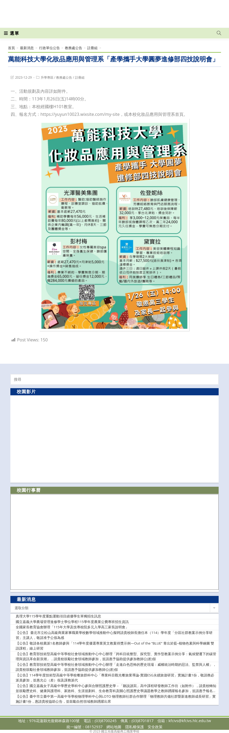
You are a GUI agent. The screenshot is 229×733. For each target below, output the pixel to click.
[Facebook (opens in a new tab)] (189, 11)
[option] (114, 439)
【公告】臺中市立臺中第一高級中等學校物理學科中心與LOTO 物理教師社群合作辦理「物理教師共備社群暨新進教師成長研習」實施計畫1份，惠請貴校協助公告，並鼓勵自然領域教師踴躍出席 (116, 699)
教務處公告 (64, 77)
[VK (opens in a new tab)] (212, 11)
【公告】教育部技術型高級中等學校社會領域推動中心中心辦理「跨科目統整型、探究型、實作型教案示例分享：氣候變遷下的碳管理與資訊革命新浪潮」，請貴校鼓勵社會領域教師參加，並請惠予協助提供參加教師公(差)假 (116, 656)
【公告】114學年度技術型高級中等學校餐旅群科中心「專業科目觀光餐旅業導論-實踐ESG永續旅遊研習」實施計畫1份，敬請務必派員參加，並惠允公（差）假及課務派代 (115, 678)
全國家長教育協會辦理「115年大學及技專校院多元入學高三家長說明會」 (72, 627)
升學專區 (47, 77)
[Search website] (219, 33)
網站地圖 (113, 726)
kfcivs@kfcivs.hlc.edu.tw (190, 720)
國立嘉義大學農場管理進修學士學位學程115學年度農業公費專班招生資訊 (72, 621)
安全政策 (155, 726)
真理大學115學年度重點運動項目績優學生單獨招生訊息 (58, 616)
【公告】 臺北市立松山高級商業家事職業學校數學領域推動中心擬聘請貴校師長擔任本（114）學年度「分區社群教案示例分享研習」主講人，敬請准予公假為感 (114, 635)
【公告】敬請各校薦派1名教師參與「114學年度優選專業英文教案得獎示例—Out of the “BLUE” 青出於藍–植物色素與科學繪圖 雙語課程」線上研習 (115, 646)
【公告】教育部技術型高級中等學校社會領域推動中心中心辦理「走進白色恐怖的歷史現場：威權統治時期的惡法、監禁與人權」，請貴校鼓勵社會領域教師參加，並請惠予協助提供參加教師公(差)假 (116, 667)
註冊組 (80, 77)
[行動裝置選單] (11, 33)
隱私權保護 (134, 726)
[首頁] (11, 47)
